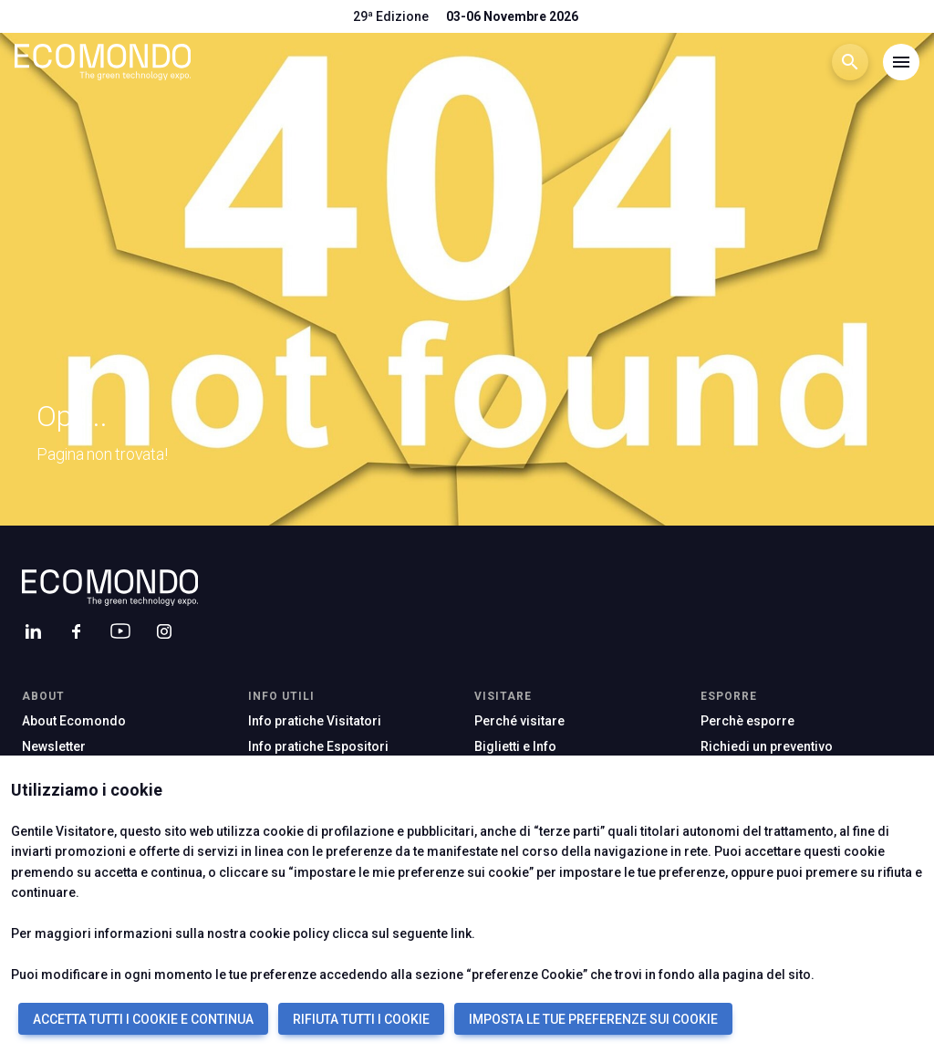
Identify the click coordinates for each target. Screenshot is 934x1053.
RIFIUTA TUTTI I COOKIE (361, 1019)
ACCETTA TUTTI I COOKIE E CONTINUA (143, 1019)
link (461, 933)
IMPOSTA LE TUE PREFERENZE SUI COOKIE (593, 1019)
